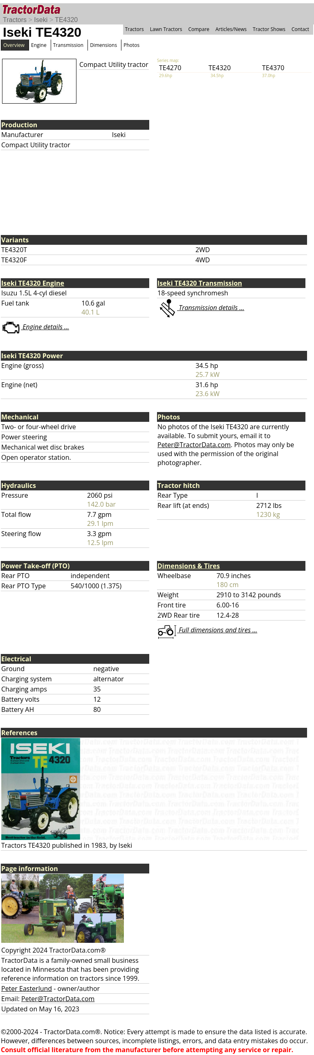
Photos (131, 45)
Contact (300, 29)
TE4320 (66, 19)
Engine (39, 45)
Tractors (15, 19)
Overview (14, 45)
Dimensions (103, 45)
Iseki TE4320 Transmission (199, 283)
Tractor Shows (269, 29)
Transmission (68, 45)
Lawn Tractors (166, 29)
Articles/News (231, 29)
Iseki (40, 19)
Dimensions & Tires (188, 565)
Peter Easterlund (26, 988)
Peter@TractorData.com (194, 444)
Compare (198, 29)
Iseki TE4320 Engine (32, 283)
